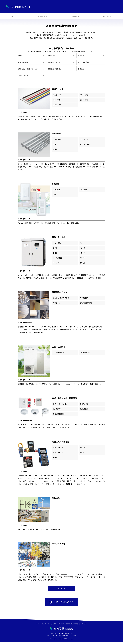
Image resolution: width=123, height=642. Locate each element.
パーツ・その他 (23, 75)
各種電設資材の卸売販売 (72, 624)
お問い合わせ (107, 16)
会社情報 (42, 16)
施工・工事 (61, 624)
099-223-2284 (56, 635)
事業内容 (74, 16)
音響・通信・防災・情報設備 (28, 69)
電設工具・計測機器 (55, 69)
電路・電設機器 (23, 62)
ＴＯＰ (37, 624)
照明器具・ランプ (54, 62)
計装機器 (81, 69)
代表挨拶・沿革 (45, 624)
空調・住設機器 (83, 62)
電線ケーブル (22, 55)
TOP (13, 16)
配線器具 (81, 55)
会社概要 (53, 624)
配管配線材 (51, 55)
